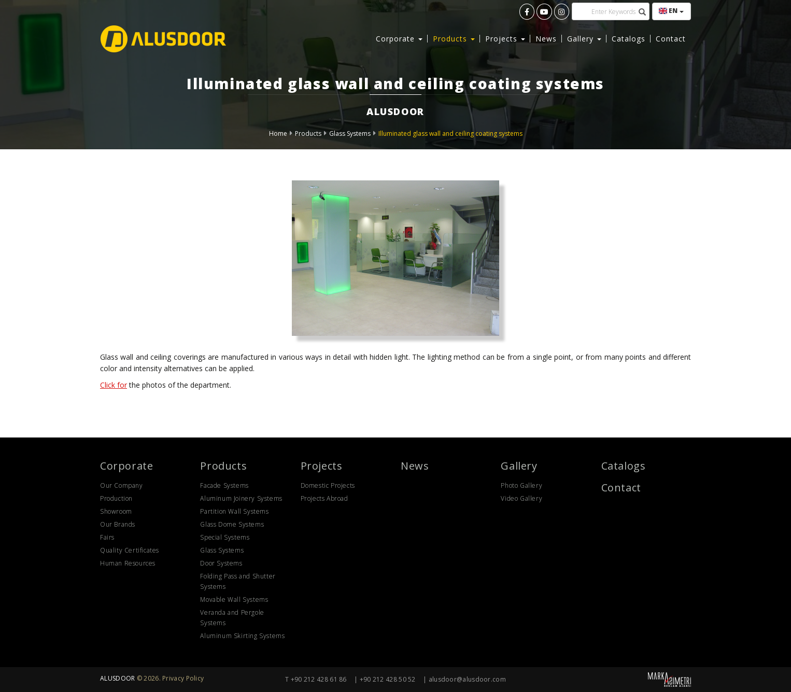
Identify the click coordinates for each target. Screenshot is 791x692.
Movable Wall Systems (234, 599)
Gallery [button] (584, 39)
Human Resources (128, 563)
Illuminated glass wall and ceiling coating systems (450, 133)
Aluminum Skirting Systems (242, 635)
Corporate (126, 466)
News (546, 39)
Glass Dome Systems (232, 524)
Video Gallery (521, 498)
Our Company (121, 485)
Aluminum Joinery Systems (241, 498)
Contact (671, 39)
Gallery (519, 466)
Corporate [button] (399, 39)
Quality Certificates (129, 550)
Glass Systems (350, 133)
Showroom (116, 511)
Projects (322, 466)
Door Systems (221, 563)
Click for (113, 385)
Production (116, 498)
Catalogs (628, 39)
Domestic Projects (328, 485)
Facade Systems (224, 485)
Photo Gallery (521, 485)
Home (278, 133)
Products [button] (454, 39)
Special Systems (224, 537)
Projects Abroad (324, 498)
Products (308, 133)
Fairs (107, 537)
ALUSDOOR (117, 678)
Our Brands (117, 524)
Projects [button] (505, 39)
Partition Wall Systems (234, 511)
